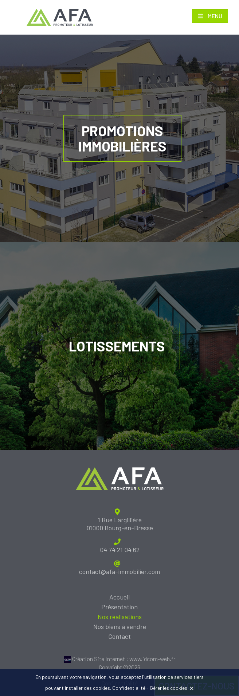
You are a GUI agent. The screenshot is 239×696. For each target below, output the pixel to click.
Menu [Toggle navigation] (214, 15)
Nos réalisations (120, 617)
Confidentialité (128, 688)
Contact (119, 636)
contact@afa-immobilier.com (119, 571)
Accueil (119, 597)
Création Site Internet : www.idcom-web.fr (119, 658)
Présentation (119, 607)
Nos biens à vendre (119, 626)
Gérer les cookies (168, 688)
